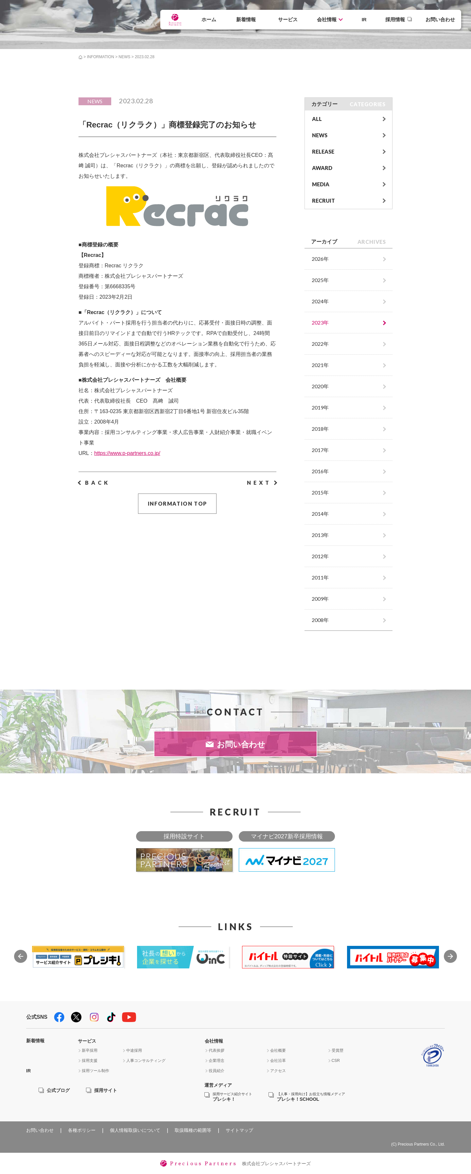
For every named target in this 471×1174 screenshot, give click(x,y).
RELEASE (323, 151)
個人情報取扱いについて (135, 1130)
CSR (336, 1060)
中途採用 (134, 1050)
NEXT (259, 482)
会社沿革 (278, 1060)
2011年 (320, 577)
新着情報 (246, 19)
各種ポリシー (82, 1130)
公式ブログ (58, 1090)
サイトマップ (239, 1130)
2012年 (320, 556)
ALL (317, 119)
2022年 (320, 344)
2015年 (320, 492)
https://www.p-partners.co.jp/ (127, 453)
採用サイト (105, 1090)
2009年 (320, 598)
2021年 (320, 365)
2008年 (320, 620)
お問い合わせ (440, 19)
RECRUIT (323, 200)
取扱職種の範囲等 (193, 1130)
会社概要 (278, 1050)
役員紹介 (216, 1070)
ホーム (208, 19)
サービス (288, 19)
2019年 (320, 407)
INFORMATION (100, 57)
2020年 (320, 386)
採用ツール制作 (95, 1070)
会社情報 (327, 19)
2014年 (320, 514)
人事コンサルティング (146, 1060)
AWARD (322, 168)
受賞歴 (337, 1050)
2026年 (320, 259)
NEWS (124, 57)
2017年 (320, 450)
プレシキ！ (232, 1097)
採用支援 (89, 1060)
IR (364, 19)
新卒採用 (89, 1050)
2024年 (320, 301)
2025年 (320, 280)
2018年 (320, 429)
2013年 (320, 535)
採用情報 (395, 19)
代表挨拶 (216, 1050)
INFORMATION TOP (177, 503)
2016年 (320, 471)
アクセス (278, 1070)
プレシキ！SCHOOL (311, 1097)
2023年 (320, 322)
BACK (97, 482)
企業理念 (216, 1060)
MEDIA (320, 184)
